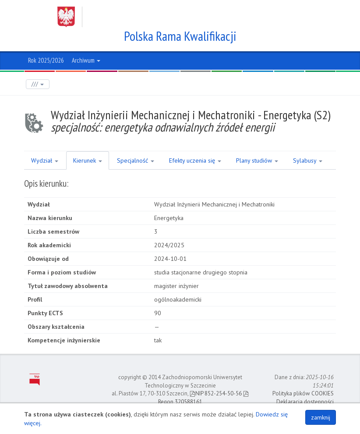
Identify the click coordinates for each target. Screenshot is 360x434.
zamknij (320, 417)
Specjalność (135, 160)
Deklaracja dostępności (305, 402)
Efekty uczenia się (195, 160)
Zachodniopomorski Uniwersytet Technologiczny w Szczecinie (171, 17)
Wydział (44, 160)
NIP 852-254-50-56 (216, 393)
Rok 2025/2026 (46, 60)
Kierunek (87, 160)
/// (38, 84)
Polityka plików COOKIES (303, 393)
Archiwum (86, 60)
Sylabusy (307, 160)
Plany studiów (257, 160)
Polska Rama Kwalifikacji (180, 36)
